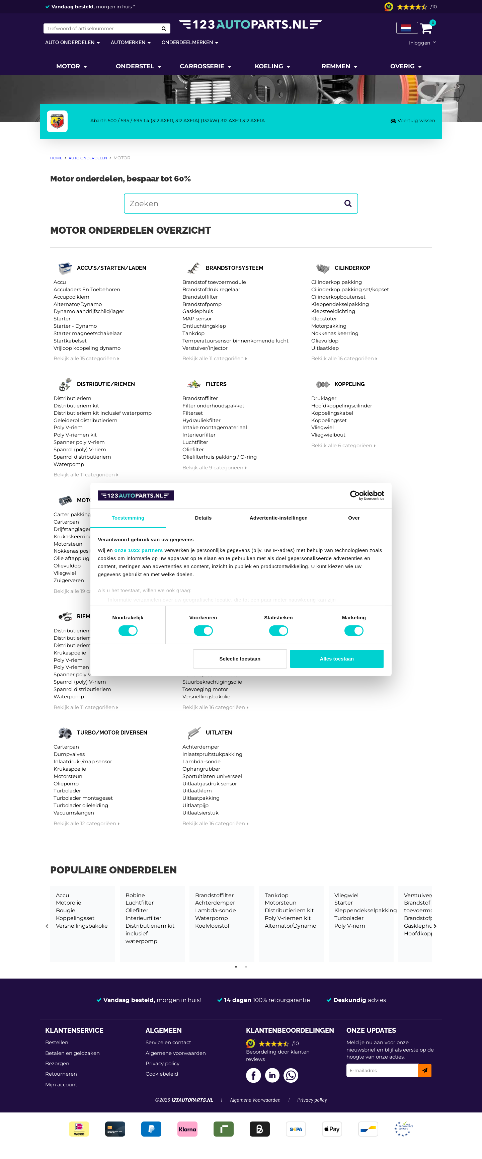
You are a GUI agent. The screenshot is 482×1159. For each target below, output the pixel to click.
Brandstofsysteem (234, 268)
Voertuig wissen (416, 121)
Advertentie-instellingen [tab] (279, 518)
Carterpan (66, 522)
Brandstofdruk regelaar (211, 289)
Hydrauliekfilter (201, 420)
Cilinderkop (352, 268)
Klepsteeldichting (333, 311)
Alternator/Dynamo (78, 304)
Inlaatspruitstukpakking (212, 754)
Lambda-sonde (201, 761)
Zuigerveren (69, 580)
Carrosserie (203, 66)
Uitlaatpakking (201, 798)
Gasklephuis (197, 311)
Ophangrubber (201, 769)
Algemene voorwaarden (176, 1053)
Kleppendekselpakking (340, 304)
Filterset (192, 413)
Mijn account (61, 1084)
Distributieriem (72, 398)
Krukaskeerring (73, 536)
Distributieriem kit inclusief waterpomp (103, 413)
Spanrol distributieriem (82, 457)
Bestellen (56, 1042)
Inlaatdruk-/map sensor (83, 761)
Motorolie (68, 903)
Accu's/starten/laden (111, 268)
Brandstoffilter (200, 297)
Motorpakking (328, 326)
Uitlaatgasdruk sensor (209, 783)
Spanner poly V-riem (79, 442)
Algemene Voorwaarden (255, 1100)
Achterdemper (200, 747)
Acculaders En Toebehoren (87, 289)
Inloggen (419, 43)
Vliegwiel (322, 427)
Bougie (65, 910)
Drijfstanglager (72, 529)
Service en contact (168, 1042)
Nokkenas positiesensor (83, 551)
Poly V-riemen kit (75, 435)
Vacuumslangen (74, 812)
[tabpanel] (82, 924)
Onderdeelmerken (187, 42)
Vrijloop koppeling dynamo (87, 348)
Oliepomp (66, 783)
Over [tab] (354, 518)
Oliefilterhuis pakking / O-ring (219, 457)
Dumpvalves (69, 754)
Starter (62, 318)
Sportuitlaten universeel (212, 776)
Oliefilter (193, 449)
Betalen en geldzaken (72, 1053)
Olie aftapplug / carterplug (87, 558)
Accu (60, 282)
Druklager (323, 398)
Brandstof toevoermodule (214, 282)
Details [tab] (203, 518)
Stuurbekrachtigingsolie (212, 682)
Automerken (128, 42)
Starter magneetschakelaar (88, 333)
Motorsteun (68, 544)
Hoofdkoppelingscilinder (341, 405)
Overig (403, 66)
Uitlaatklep (325, 348)
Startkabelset (70, 340)
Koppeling (350, 384)
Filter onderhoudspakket (213, 405)
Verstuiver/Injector (205, 348)
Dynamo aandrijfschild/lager (89, 311)
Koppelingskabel (332, 413)
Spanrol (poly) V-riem (80, 449)
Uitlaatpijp (195, 805)
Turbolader (67, 790)
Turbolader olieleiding (81, 805)
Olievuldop (324, 340)
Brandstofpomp (202, 304)
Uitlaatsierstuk (200, 812)
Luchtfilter (195, 442)
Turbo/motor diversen (112, 732)
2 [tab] (246, 966)
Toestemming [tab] (128, 518)
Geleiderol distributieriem (85, 420)
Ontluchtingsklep (204, 326)
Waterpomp (69, 464)
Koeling (270, 66)
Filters (216, 384)
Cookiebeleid (162, 1074)
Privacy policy (162, 1063)
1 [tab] (236, 966)
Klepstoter (324, 318)
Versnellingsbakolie (206, 696)
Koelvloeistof (212, 926)
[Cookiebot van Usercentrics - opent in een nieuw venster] (355, 495)
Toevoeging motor (205, 689)
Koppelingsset (329, 420)
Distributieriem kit (76, 405)
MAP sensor (197, 318)
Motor (69, 66)
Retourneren (61, 1074)
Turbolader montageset (83, 798)
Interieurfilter (199, 435)
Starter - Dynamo (75, 326)
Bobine (135, 895)
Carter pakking (72, 514)
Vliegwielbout (328, 435)
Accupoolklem (71, 297)
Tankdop (193, 333)
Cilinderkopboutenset (338, 297)
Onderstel (136, 66)
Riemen (87, 616)
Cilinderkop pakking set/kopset (350, 289)
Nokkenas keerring (334, 333)
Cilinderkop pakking (336, 282)
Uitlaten (219, 732)
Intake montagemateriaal (214, 427)
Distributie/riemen (106, 384)
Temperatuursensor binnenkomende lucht (235, 340)
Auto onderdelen (70, 42)
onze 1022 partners (138, 550)
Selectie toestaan (240, 659)
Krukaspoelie (70, 652)
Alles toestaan (337, 659)
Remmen (337, 66)
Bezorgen (57, 1063)
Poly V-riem (68, 427)
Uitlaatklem (197, 790)
